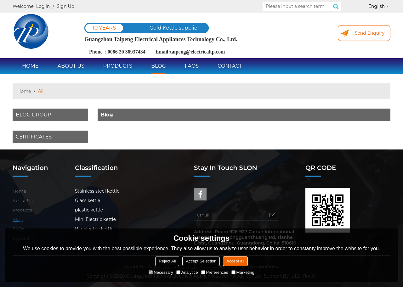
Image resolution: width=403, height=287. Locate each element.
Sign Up (65, 6)
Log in (43, 6)
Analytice (187, 272)
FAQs (192, 66)
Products (117, 66)
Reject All (167, 261)
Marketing (242, 272)
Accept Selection (201, 261)
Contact (230, 66)
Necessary (161, 272)
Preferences (214, 272)
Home (30, 66)
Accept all (235, 261)
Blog (158, 66)
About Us (70, 66)
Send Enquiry (369, 33)
